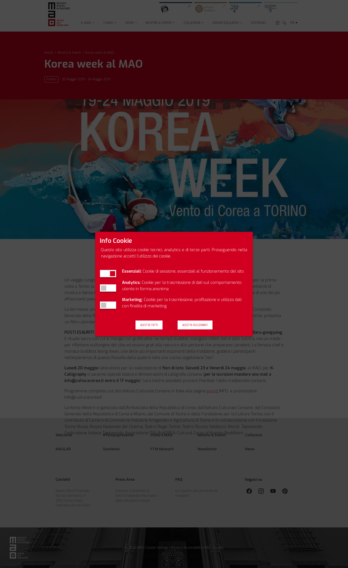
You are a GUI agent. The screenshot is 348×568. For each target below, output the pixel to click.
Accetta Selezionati (195, 325)
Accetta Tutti (149, 325)
